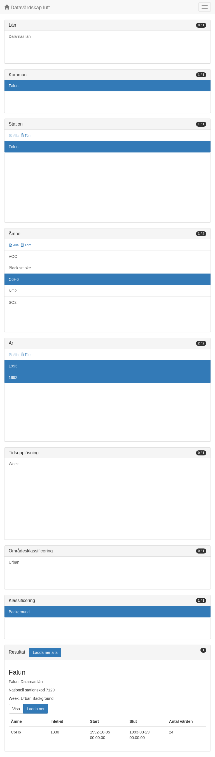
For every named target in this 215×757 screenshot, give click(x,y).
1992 (13, 377)
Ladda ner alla (45, 652)
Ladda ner (36, 709)
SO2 (13, 302)
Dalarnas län (20, 36)
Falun (13, 86)
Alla (14, 245)
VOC (13, 256)
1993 (13, 366)
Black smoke (20, 268)
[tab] (107, 652)
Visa (16, 709)
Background (19, 612)
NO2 (13, 291)
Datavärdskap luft (27, 7)
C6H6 (14, 279)
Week (14, 464)
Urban (14, 562)
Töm (25, 136)
